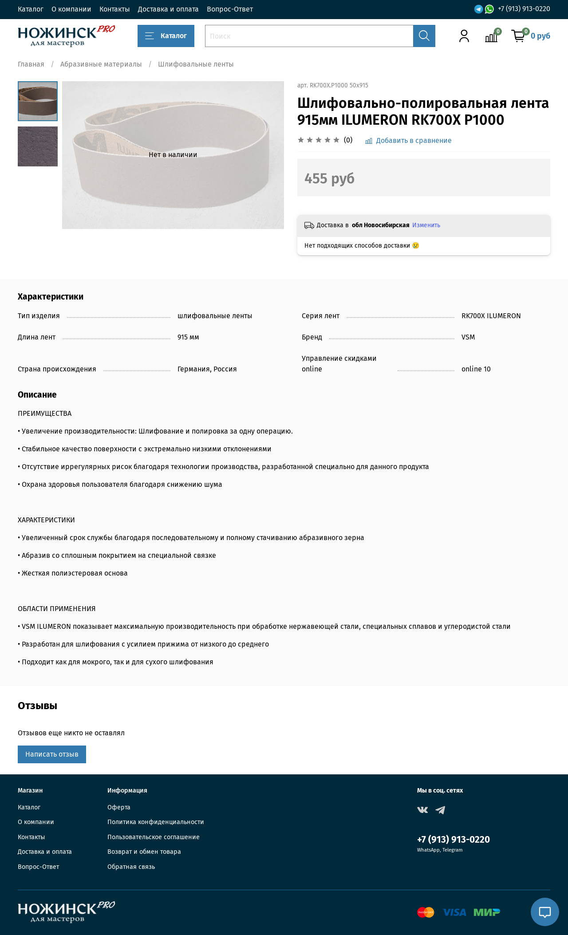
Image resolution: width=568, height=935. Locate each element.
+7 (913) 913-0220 (524, 9)
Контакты (114, 9)
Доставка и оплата (168, 9)
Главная (31, 64)
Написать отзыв (52, 754)
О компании (71, 9)
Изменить (426, 225)
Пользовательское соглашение (153, 837)
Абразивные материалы (101, 64)
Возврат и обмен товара (144, 852)
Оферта (118, 807)
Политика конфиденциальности (155, 822)
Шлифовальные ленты (196, 64)
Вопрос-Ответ (230, 9)
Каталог (30, 9)
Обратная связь (131, 867)
